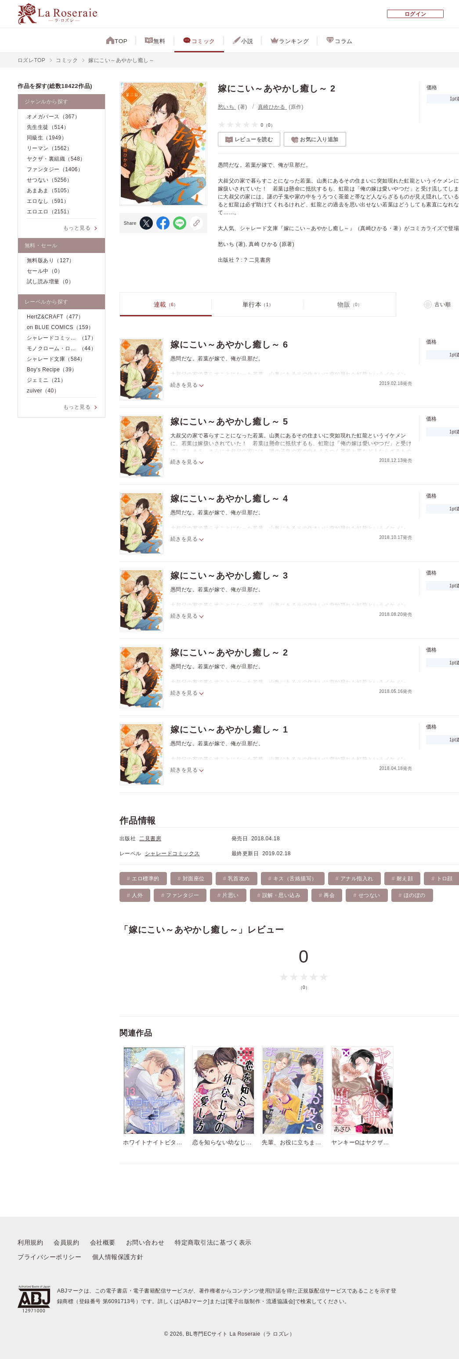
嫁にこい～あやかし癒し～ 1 (229, 730)
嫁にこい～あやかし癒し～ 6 (229, 345)
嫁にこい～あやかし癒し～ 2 (229, 653)
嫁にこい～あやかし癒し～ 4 (229, 499)
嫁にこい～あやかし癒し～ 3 (229, 576)
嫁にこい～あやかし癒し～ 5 (229, 422)
